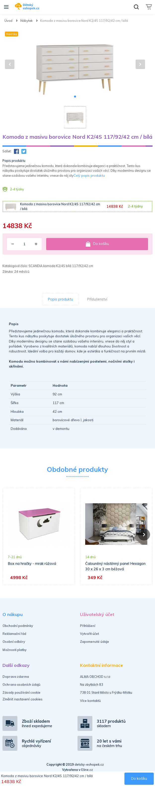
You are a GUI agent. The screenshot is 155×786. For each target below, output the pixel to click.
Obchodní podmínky (17, 626)
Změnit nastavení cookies (22, 699)
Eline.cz (87, 770)
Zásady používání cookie (21, 692)
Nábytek (26, 21)
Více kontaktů (90, 701)
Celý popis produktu (89, 175)
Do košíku (97, 244)
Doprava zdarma (15, 677)
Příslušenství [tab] (97, 299)
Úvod (8, 21)
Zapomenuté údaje (94, 642)
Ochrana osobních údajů (21, 684)
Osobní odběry (13, 642)
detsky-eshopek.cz (89, 764)
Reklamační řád (14, 634)
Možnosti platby (14, 650)
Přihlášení (87, 626)
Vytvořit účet (89, 634)
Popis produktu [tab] (60, 299)
